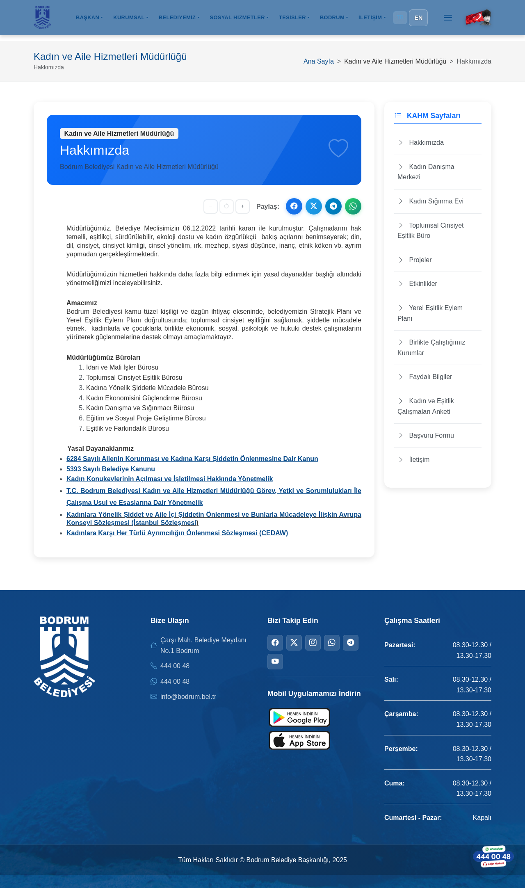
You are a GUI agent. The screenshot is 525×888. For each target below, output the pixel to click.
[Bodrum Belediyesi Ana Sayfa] (42, 20)
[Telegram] (350, 643)
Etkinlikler (417, 283)
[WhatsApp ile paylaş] (353, 206)
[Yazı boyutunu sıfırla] (226, 206)
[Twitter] (294, 643)
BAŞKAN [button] (87, 20)
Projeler (414, 259)
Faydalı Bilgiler (424, 376)
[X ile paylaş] (314, 206)
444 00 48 (174, 665)
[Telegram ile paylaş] (333, 206)
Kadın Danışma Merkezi (425, 172)
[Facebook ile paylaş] (294, 206)
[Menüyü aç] (448, 20)
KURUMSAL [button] (128, 20)
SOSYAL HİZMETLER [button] (237, 20)
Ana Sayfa (319, 61)
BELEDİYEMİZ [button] (177, 20)
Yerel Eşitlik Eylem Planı (430, 313)
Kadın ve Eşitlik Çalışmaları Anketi (425, 406)
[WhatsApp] (332, 643)
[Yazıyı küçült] (210, 206)
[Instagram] (313, 643)
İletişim (413, 459)
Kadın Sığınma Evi (430, 201)
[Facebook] (275, 643)
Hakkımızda (420, 142)
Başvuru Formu (425, 435)
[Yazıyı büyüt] (242, 206)
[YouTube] (275, 661)
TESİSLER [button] (292, 20)
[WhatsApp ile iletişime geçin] (492, 855)
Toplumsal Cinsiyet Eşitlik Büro (430, 231)
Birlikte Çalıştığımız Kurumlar (431, 347)
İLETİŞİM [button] (370, 20)
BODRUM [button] (332, 20)
